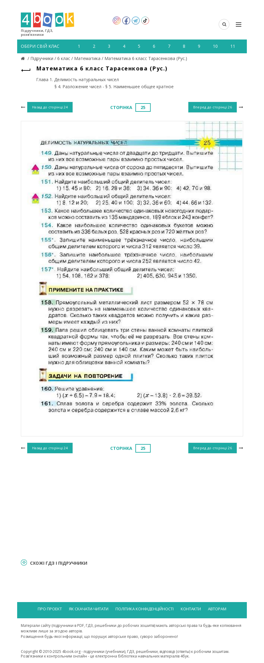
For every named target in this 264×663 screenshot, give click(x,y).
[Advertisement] (132, 505)
